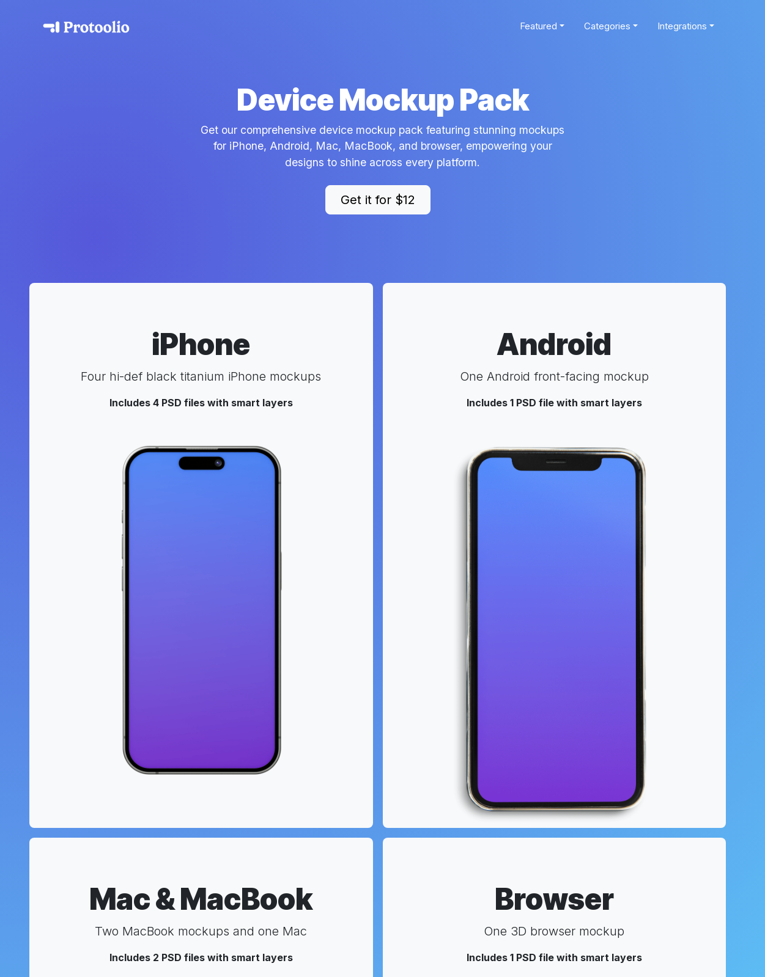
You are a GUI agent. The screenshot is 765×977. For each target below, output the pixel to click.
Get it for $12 (378, 199)
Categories (607, 26)
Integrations (682, 26)
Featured (538, 26)
